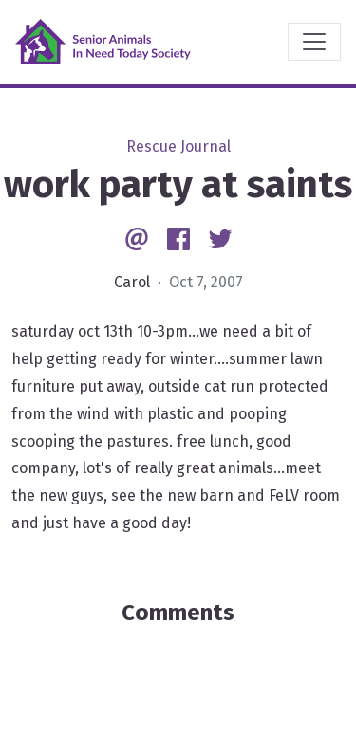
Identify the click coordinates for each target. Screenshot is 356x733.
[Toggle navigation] (314, 42)
